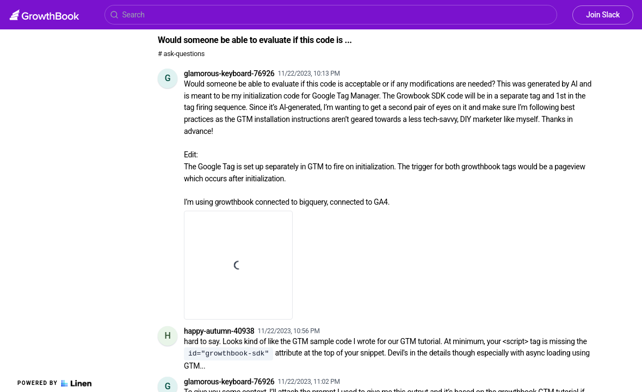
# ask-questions (181, 54)
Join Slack (603, 14)
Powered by (54, 383)
